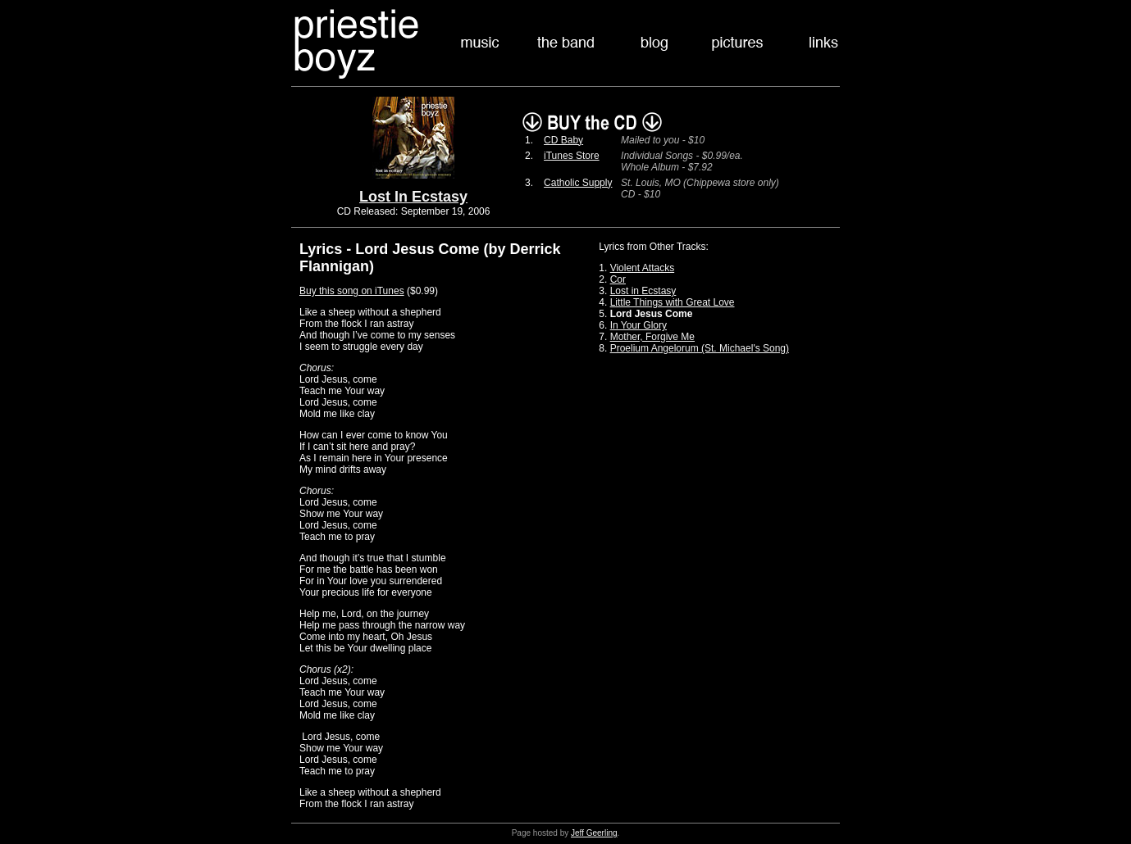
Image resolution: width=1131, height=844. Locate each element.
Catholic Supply (578, 182)
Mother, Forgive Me (652, 337)
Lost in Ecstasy (643, 291)
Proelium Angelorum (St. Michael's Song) (699, 348)
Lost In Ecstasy (413, 196)
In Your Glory (638, 325)
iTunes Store (572, 155)
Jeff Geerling (594, 832)
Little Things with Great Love (672, 302)
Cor (618, 279)
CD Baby (563, 140)
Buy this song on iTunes (351, 291)
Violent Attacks (642, 268)
